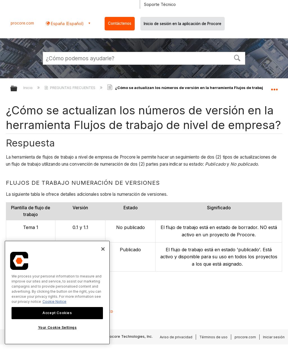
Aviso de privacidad (176, 337)
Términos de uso (213, 337)
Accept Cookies (57, 313)
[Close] (103, 249)
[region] (57, 292)
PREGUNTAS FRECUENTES (70, 87)
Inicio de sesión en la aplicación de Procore (182, 23)
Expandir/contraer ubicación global (274, 87)
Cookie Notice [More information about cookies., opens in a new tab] (54, 301)
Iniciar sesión (274, 337)
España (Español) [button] (67, 23)
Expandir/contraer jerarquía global (17, 89)
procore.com (22, 23)
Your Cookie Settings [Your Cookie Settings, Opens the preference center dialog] (57, 327)
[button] (237, 57)
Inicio (28, 87)
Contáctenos (119, 23)
